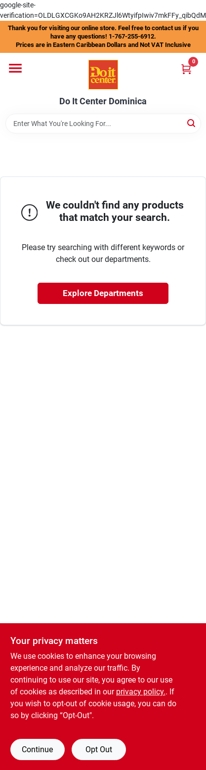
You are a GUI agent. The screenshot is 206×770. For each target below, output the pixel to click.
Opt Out (98, 749)
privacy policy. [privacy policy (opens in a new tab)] (140, 691)
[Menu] (15, 68)
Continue (37, 749)
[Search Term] (103, 123)
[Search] (192, 123)
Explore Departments (103, 293)
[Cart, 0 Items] (186, 69)
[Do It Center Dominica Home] (103, 74)
